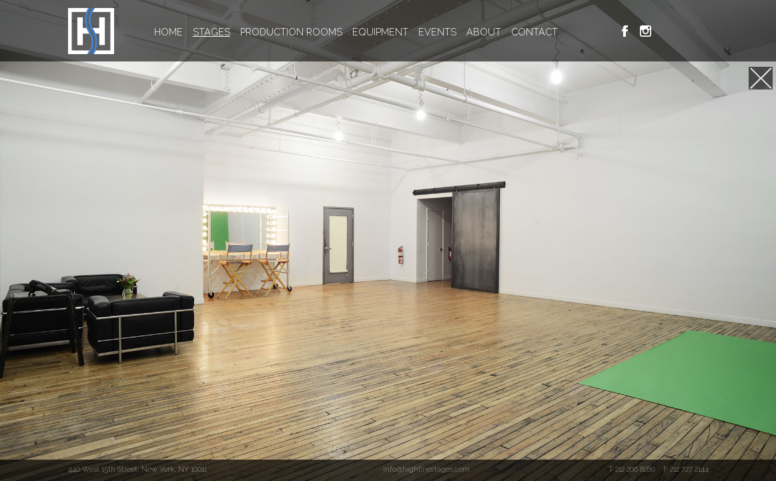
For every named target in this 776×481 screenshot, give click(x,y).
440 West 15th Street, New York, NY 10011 (137, 469)
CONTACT (534, 31)
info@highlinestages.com (426, 469)
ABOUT (483, 31)
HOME (168, 31)
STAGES (211, 31)
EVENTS (437, 31)
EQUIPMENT (380, 31)
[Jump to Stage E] (761, 78)
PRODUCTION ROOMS (291, 31)
